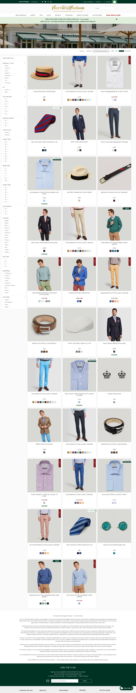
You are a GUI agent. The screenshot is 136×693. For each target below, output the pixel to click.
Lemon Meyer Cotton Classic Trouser (114, 293)
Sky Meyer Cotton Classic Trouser (44, 394)
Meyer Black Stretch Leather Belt (114, 444)
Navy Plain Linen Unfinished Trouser (114, 142)
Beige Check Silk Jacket (44, 444)
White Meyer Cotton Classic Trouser (79, 91)
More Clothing (82, 15)
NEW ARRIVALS (21, 15)
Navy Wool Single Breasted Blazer (44, 242)
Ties (41, 15)
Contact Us (34, 2)
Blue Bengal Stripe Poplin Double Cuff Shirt (44, 193)
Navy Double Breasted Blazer (114, 343)
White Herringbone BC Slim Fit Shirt (114, 91)
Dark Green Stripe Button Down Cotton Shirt (44, 293)
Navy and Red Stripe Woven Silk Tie (44, 142)
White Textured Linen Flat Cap (79, 343)
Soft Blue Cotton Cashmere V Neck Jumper (79, 596)
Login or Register (88, 2)
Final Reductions (113, 15)
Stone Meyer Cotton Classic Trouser (79, 242)
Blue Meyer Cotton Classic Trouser (79, 494)
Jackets (58, 15)
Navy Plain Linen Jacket (79, 142)
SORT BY (89, 51)
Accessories (97, 15)
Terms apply (84, 19)
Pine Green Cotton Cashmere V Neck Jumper (114, 243)
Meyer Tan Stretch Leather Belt (44, 343)
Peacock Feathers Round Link (114, 545)
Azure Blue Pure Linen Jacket (79, 293)
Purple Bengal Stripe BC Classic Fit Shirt (44, 495)
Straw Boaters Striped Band (44, 91)
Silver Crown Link (114, 394)
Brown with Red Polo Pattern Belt (114, 192)
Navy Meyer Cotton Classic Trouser (79, 444)
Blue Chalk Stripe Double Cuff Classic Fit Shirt (79, 394)
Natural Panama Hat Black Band (79, 192)
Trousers (69, 15)
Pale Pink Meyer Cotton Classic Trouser (44, 545)
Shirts (32, 15)
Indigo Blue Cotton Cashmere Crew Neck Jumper (44, 596)
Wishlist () (99, 2)
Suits (49, 15)
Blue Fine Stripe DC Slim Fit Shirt (114, 494)
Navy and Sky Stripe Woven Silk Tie (79, 545)
